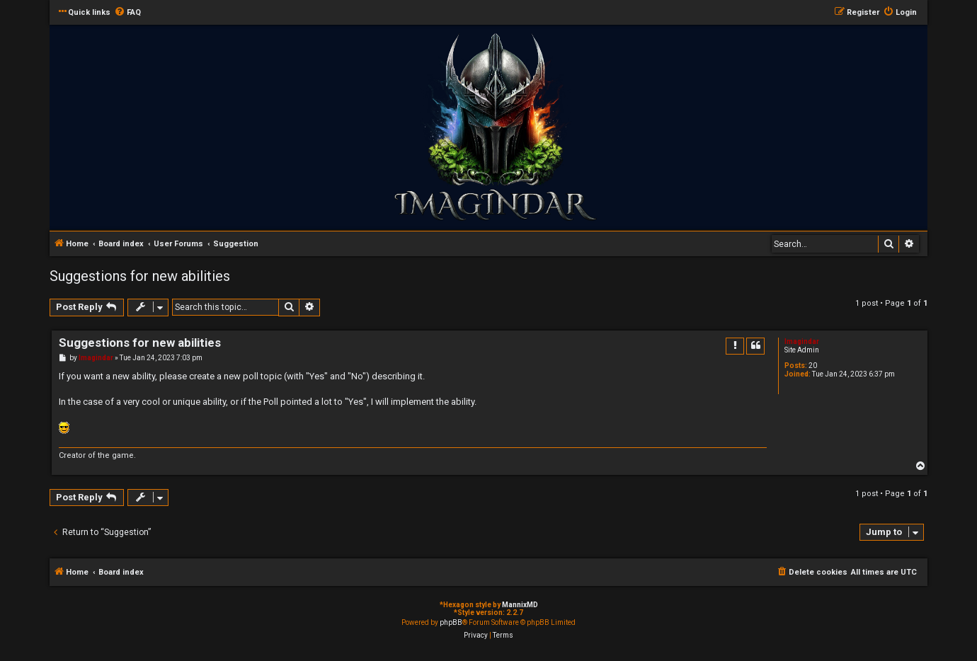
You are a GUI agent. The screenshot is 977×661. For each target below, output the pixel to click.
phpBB (451, 622)
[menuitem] (127, 12)
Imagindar (801, 341)
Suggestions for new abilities (140, 276)
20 (813, 365)
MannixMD (520, 605)
